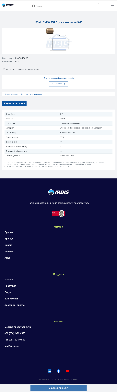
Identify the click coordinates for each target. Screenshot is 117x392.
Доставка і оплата (15, 305)
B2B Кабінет (11, 298)
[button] (112, 6)
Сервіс (8, 245)
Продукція (10, 286)
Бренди (9, 238)
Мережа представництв (18, 327)
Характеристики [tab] (14, 103)
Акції (7, 258)
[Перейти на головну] (8, 6)
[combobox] (64, 6)
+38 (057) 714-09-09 (15, 340)
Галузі (8, 292)
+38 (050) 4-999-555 (15, 333)
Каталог (9, 279)
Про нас (9, 232)
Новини (9, 251)
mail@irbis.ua (12, 346)
